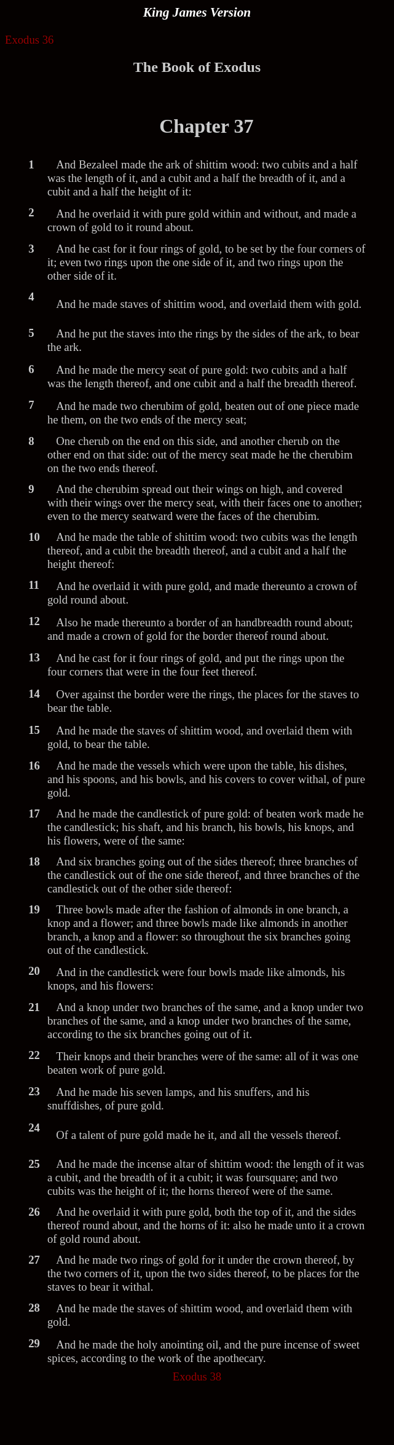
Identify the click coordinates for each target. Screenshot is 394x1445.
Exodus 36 (29, 39)
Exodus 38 (197, 1376)
